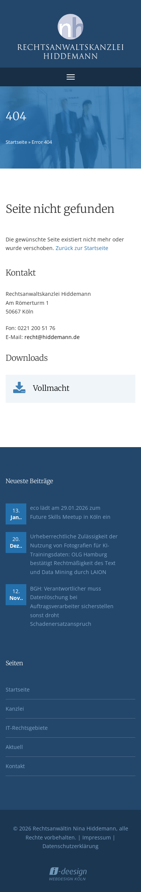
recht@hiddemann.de (52, 337)
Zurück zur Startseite (82, 248)
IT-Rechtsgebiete (27, 727)
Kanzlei (15, 708)
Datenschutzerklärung (70, 846)
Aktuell (14, 746)
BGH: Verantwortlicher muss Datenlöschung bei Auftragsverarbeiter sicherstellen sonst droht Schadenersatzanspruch (72, 606)
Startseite (16, 142)
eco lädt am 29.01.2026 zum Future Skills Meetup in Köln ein (70, 512)
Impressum (96, 837)
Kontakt (15, 766)
